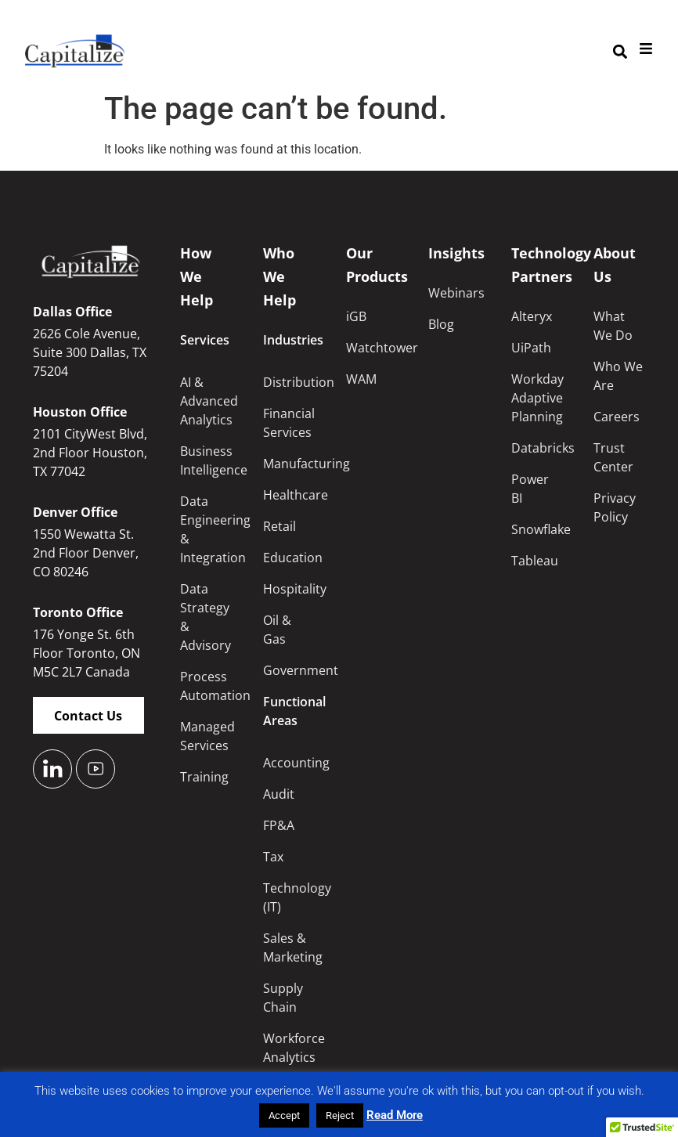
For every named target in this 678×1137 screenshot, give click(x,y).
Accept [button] (284, 1115)
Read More (394, 1115)
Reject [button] (340, 1115)
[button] (620, 51)
